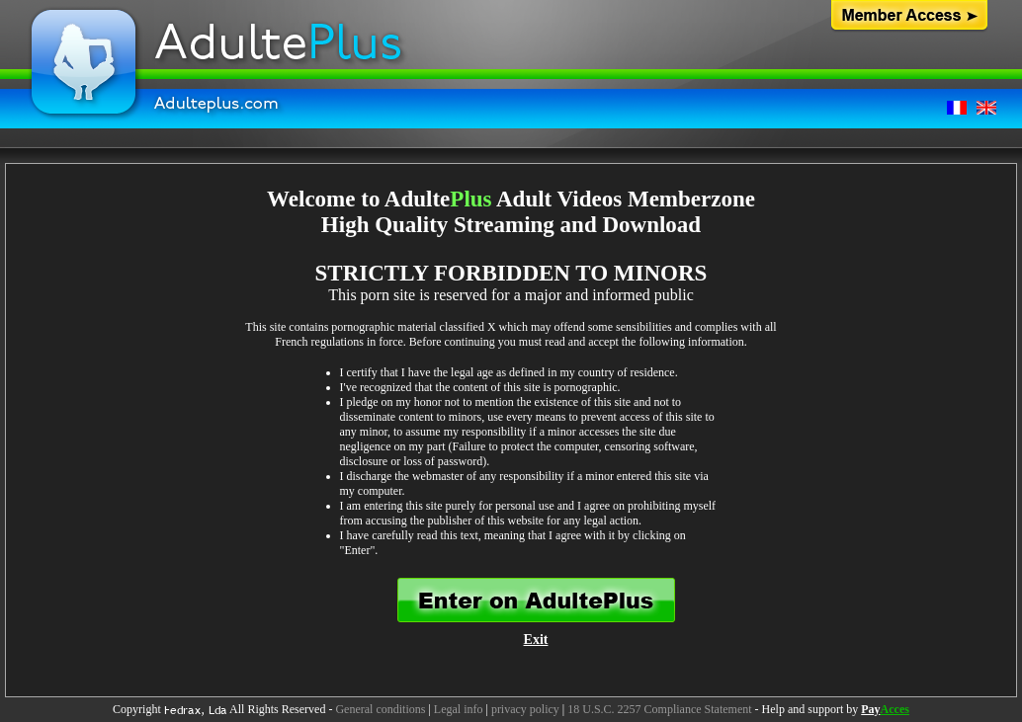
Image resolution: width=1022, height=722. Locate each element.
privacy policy (525, 709)
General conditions (380, 709)
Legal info (458, 709)
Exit (536, 639)
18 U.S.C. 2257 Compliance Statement (659, 709)
